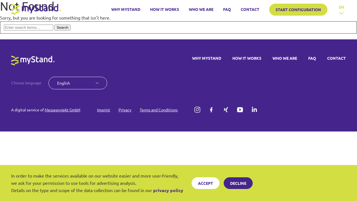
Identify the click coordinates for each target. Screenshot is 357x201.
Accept (205, 183)
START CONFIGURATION (298, 9)
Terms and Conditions (159, 109)
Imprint (103, 109)
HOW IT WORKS (164, 9)
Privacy (125, 109)
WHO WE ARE (201, 9)
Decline (238, 183)
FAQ (227, 9)
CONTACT (250, 9)
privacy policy (168, 190)
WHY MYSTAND (125, 9)
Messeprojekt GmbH (62, 109)
